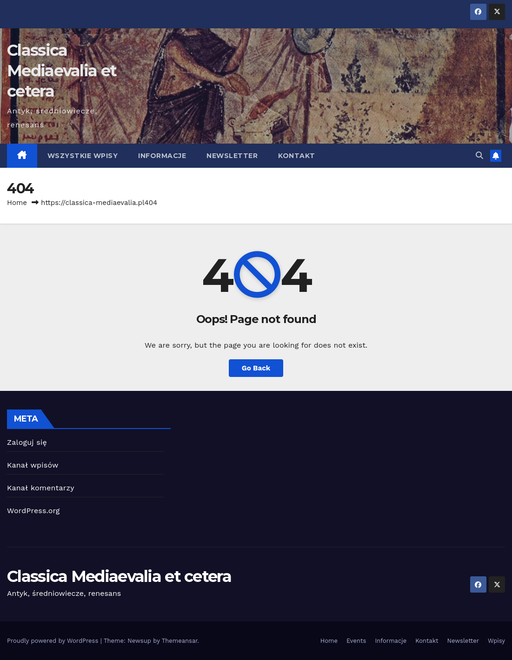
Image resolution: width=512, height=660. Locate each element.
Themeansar (180, 640)
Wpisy (496, 640)
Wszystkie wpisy (82, 156)
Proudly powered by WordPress (53, 640)
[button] (479, 155)
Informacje (162, 156)
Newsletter (232, 156)
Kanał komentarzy (40, 487)
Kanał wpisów (33, 465)
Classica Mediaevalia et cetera (61, 70)
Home (17, 202)
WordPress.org (33, 510)
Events (356, 640)
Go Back (256, 368)
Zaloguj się (27, 442)
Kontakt (296, 156)
